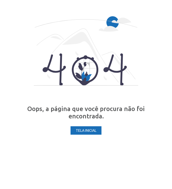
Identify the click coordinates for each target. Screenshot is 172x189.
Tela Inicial (86, 130)
